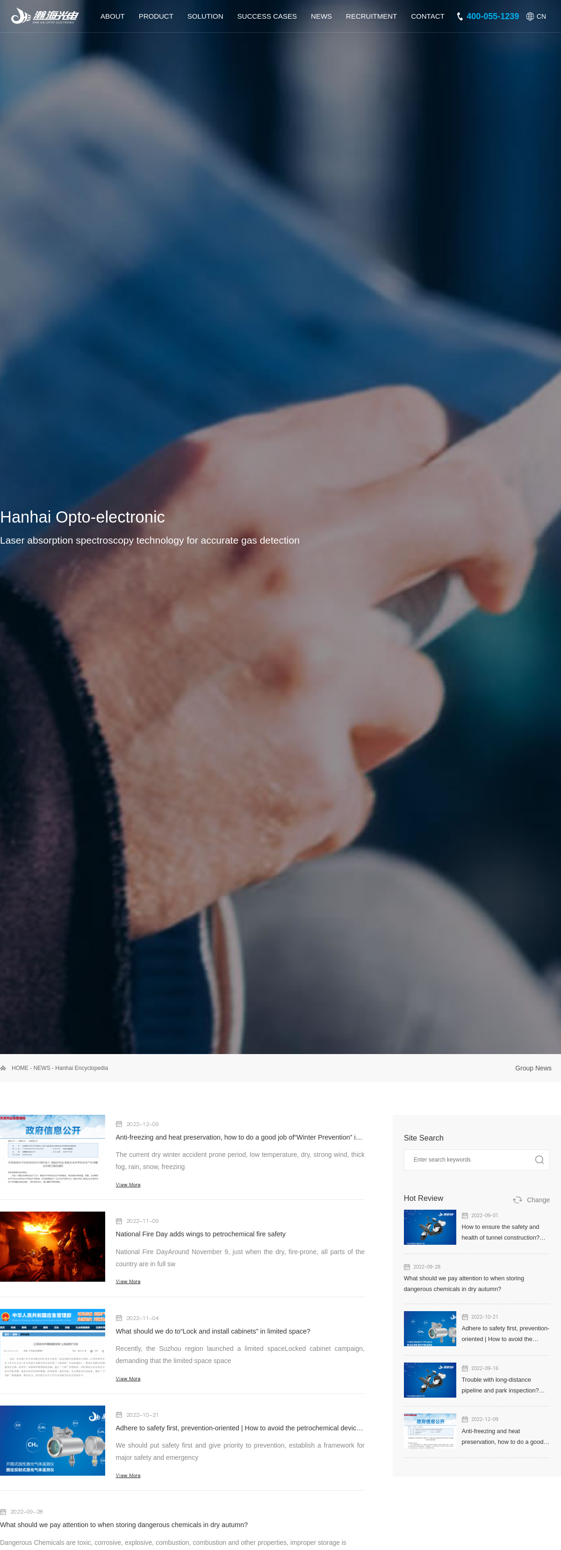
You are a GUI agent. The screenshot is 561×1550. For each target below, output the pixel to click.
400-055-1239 (493, 16)
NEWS (42, 1068)
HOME (20, 1068)
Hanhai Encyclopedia (81, 1068)
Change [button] (538, 1200)
